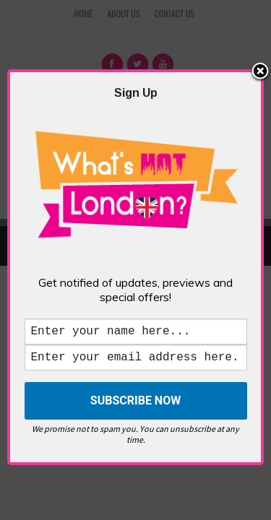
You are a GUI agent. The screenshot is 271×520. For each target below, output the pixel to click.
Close (260, 64)
